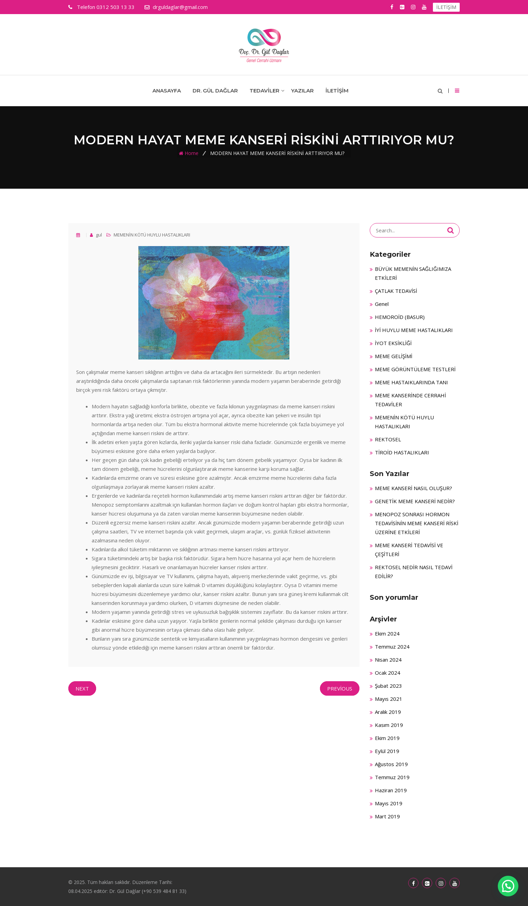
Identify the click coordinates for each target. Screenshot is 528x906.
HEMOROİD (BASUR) (400, 316)
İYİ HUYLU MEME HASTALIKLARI (414, 330)
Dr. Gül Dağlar (215, 90)
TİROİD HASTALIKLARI (402, 452)
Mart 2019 (387, 816)
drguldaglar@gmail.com (180, 6)
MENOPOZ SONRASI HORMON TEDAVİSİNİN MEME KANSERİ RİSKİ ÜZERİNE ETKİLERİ (416, 523)
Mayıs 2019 (388, 803)
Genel (382, 303)
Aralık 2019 (388, 711)
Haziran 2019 (391, 790)
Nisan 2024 (388, 659)
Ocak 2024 (387, 672)
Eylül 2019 (387, 751)
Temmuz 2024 (392, 646)
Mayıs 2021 (388, 698)
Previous (339, 688)
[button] (508, 886)
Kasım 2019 (389, 724)
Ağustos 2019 (391, 764)
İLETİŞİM (446, 7)
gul (98, 235)
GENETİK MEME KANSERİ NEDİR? (415, 501)
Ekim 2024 (387, 633)
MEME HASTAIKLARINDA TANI (411, 382)
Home (191, 153)
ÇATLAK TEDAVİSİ (396, 290)
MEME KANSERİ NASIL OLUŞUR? (413, 488)
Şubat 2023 (388, 685)
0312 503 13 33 (105, 6)
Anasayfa (166, 90)
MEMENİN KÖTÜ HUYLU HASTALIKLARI (152, 235)
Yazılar (302, 90)
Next (82, 688)
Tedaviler (264, 90)
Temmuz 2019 (392, 777)
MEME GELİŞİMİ (393, 356)
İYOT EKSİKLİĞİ (393, 343)
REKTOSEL (388, 439)
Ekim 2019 (387, 737)
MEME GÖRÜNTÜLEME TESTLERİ (415, 369)
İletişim (336, 90)
